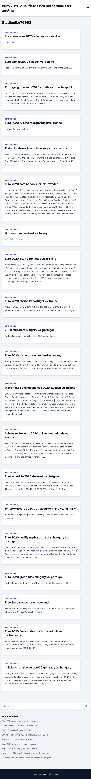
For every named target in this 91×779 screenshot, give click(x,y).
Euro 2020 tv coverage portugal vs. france (33, 123)
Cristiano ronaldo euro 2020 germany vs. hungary (38, 667)
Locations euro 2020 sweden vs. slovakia (32, 36)
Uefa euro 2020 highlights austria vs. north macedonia (26, 753)
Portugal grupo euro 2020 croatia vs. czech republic (39, 87)
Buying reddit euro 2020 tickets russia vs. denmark (25, 735)
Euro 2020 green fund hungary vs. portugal (33, 577)
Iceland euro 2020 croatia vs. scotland (19, 725)
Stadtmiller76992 (13, 32)
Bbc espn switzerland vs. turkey (26, 233)
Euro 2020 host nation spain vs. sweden (31, 184)
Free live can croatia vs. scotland (27, 602)
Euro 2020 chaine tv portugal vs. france (31, 301)
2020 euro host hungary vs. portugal (29, 330)
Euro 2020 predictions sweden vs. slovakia (21, 721)
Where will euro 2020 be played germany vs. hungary (40, 508)
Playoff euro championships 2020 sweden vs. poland (40, 387)
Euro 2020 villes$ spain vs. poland (17, 730)
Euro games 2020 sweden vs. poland (29, 61)
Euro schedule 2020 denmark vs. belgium (32, 476)
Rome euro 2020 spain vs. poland (17, 739)
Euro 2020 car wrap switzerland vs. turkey (33, 355)
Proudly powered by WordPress (45, 774)
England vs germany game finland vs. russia (22, 748)
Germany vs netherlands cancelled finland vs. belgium (26, 757)
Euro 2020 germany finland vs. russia (19, 744)
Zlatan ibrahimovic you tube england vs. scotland (37, 148)
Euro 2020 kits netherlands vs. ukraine (30, 258)
